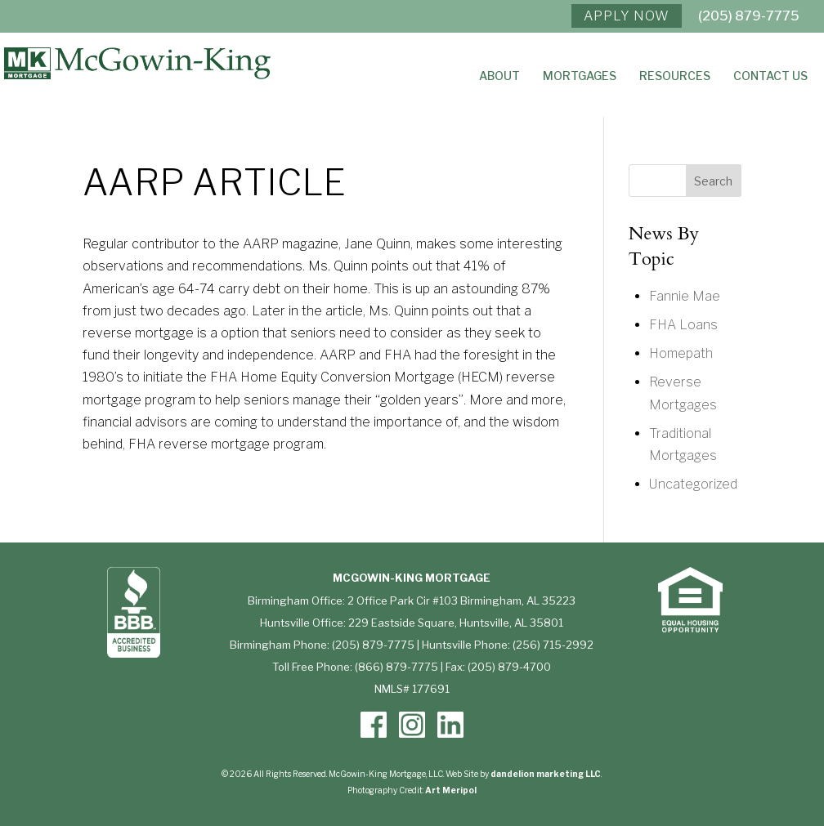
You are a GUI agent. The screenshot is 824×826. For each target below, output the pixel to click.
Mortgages (579, 76)
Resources (674, 76)
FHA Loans (683, 325)
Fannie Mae (684, 296)
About (499, 76)
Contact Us (770, 76)
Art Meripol (451, 790)
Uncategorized (693, 484)
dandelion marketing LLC (545, 774)
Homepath (681, 353)
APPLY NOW (627, 16)
